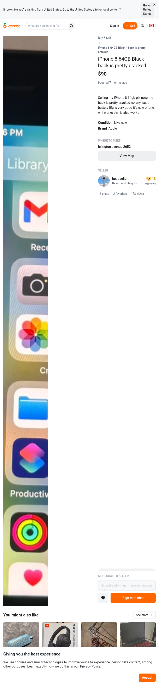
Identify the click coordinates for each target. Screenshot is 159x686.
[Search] (71, 26)
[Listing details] (127, 303)
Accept (147, 678)
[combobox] (47, 25)
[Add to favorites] (103, 598)
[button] (145, 615)
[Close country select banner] (154, 4)
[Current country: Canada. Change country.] (151, 26)
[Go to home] (11, 26)
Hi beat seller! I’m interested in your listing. (127, 585)
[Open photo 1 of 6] (25, 321)
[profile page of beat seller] (104, 181)
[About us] (142, 25)
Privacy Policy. (90, 666)
